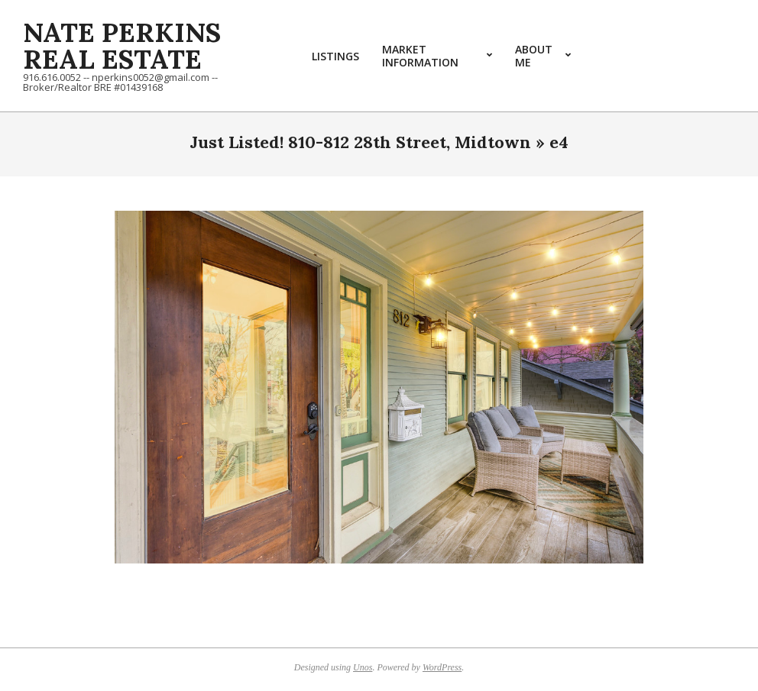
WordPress (442, 667)
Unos (362, 667)
